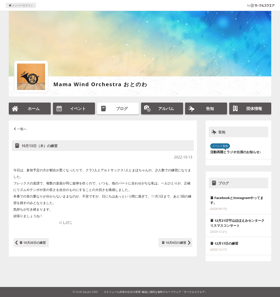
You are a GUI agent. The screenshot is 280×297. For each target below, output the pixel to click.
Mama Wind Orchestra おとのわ (100, 84)
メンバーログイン (21, 5)
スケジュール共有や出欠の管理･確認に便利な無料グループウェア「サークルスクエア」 (155, 292)
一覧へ (21, 129)
